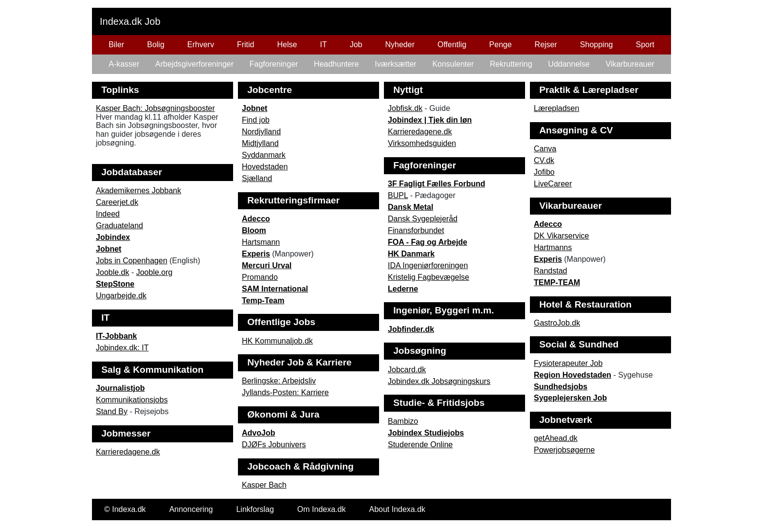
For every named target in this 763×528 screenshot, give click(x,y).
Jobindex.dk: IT (122, 348)
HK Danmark (411, 254)
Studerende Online (420, 444)
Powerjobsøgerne (564, 450)
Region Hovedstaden (572, 375)
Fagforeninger (274, 64)
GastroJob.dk (557, 323)
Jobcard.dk (407, 369)
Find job (256, 120)
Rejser (546, 44)
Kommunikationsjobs (132, 400)
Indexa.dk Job (130, 21)
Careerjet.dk (117, 202)
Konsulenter (452, 64)
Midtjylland (260, 143)
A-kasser (124, 64)
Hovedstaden (265, 167)
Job (356, 44)
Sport (645, 44)
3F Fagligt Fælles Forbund (436, 184)
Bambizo (403, 421)
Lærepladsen (556, 108)
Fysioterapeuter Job (568, 363)
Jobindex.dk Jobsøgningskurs (439, 381)
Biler (116, 44)
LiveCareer (553, 184)
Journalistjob (120, 388)
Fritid (245, 44)
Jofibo (544, 172)
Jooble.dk (112, 272)
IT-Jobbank (116, 336)
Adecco (256, 219)
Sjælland (257, 178)
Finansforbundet (416, 230)
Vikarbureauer (629, 64)
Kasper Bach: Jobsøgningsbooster (155, 108)
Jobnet (254, 108)
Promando (260, 277)
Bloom (254, 230)
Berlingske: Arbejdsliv (279, 381)
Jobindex (113, 237)
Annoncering (191, 509)
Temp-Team (263, 300)
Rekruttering (511, 64)
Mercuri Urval (266, 265)
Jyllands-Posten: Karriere (285, 392)
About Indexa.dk (397, 509)
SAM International (275, 289)
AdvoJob (258, 433)
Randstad (550, 271)
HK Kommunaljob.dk (277, 341)
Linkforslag (254, 509)
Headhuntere (336, 64)
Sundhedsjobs (560, 386)
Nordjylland (261, 131)
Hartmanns (553, 247)
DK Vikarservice (561, 236)
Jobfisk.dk (405, 108)
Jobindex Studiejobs (426, 433)
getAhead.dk (556, 438)
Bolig (155, 44)
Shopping (596, 44)
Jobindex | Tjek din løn (430, 120)
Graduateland (119, 225)
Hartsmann (261, 242)
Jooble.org (154, 272)
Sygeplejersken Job (570, 398)
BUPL (398, 195)
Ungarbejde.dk (121, 295)
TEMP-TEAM (557, 282)
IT (323, 44)
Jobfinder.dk (411, 329)
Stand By (111, 411)
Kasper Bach (264, 485)
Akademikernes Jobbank (138, 190)
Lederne (403, 289)
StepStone (115, 284)
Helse (287, 44)
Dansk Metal (410, 207)
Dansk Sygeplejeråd (422, 219)
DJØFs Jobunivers (274, 444)
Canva (545, 149)
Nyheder (400, 44)
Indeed (108, 214)
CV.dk (544, 160)
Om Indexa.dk (321, 509)
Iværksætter (395, 64)
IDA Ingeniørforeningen (428, 265)
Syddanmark (264, 155)
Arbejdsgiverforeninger (194, 64)
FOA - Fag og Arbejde (427, 242)
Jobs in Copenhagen (131, 260)
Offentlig (451, 44)
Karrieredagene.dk (420, 131)
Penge (500, 44)
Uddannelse (568, 64)
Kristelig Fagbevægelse (428, 277)
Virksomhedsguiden (422, 143)
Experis (256, 254)
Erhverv (200, 44)
